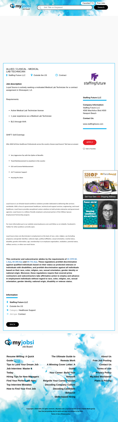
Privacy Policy (103, 372)
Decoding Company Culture (60, 384)
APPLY (89, 142)
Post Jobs (101, 3)
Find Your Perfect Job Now (21, 380)
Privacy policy (65, 414)
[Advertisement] (59, 32)
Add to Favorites (91, 149)
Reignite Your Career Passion (59, 380)
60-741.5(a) (32, 262)
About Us (106, 356)
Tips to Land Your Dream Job (22, 364)
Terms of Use (104, 368)
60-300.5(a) (17, 262)
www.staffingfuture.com (93, 124)
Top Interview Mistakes (19, 384)
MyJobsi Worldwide (100, 376)
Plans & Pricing (102, 380)
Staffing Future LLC (92, 98)
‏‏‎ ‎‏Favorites (87, 3)
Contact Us (105, 364)
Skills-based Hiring (65, 397)
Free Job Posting (102, 360)
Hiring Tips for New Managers (23, 376)
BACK (12, 324)
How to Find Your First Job (21, 388)
